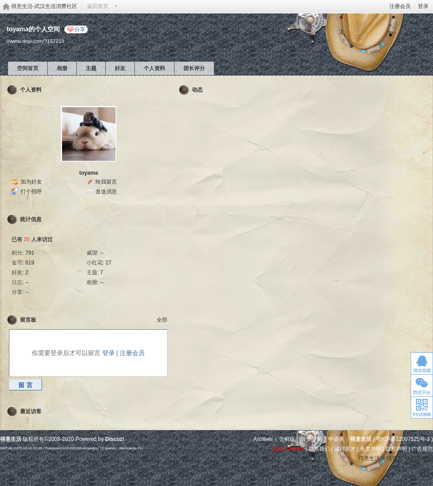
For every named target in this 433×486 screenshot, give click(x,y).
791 (29, 253)
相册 (62, 68)
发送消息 (106, 192)
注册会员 (400, 6)
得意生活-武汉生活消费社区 (44, 6)
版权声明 (396, 449)
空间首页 (27, 68)
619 (29, 263)
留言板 (28, 320)
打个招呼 (31, 192)
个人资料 (154, 68)
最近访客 (31, 411)
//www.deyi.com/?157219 (35, 41)
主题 (91, 68)
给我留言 (106, 182)
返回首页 (97, 6)
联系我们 (319, 449)
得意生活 (360, 439)
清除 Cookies (288, 449)
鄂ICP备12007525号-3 (403, 439)
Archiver (263, 439)
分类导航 (311, 439)
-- (102, 253)
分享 (80, 29)
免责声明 (370, 449)
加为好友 (31, 182)
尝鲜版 (287, 439)
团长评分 (194, 68)
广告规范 (422, 449)
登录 (423, 6)
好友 (120, 68)
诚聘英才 (345, 449)
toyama (88, 173)
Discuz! (115, 439)
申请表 (336, 439)
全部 (162, 320)
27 (108, 263)
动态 (197, 90)
